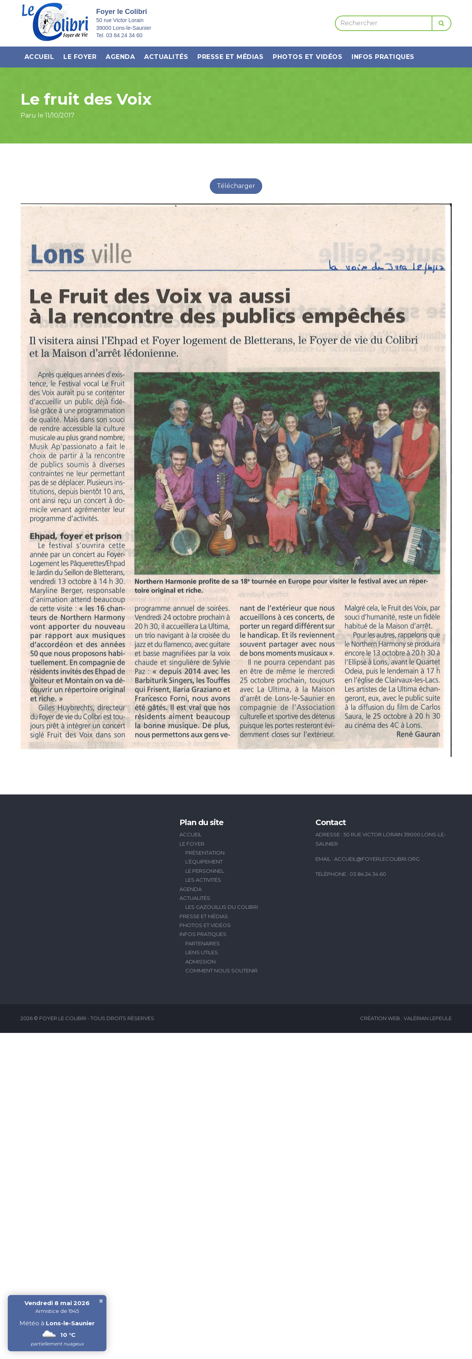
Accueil (39, 56)
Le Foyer (79, 56)
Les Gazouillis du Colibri (221, 907)
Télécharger (236, 186)
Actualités (166, 56)
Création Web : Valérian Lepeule (406, 1018)
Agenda (120, 56)
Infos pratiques (383, 56)
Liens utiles (201, 952)
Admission (200, 961)
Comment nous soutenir (221, 970)
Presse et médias (230, 56)
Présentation (205, 853)
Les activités (203, 880)
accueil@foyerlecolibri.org (377, 859)
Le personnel (204, 871)
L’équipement (204, 861)
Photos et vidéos (307, 56)
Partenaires (202, 943)
